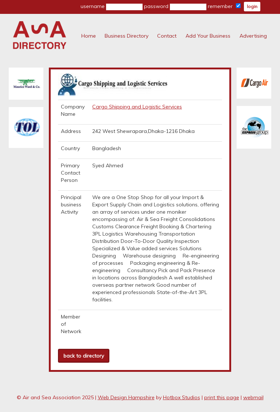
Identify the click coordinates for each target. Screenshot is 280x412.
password (175, 6)
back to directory (83, 355)
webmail (253, 397)
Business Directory (126, 36)
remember (224, 6)
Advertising (253, 36)
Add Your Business (208, 36)
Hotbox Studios (181, 397)
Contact (166, 36)
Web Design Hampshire (126, 397)
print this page (221, 397)
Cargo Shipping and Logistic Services (137, 106)
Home (88, 36)
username (112, 6)
